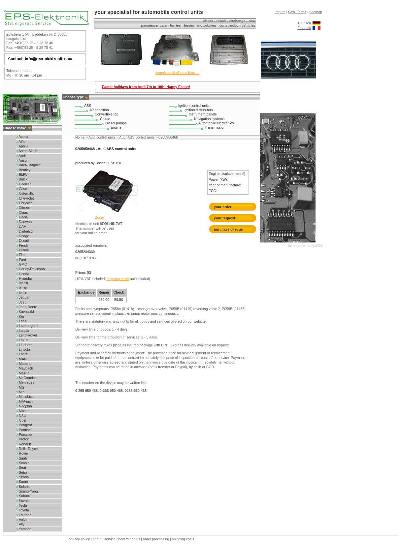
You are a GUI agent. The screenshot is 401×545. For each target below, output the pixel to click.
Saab (21, 458)
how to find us (129, 539)
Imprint (280, 12)
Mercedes (25, 382)
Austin (22, 160)
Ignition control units (194, 106)
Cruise (105, 119)
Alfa (20, 142)
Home (79, 137)
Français (304, 28)
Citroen (23, 207)
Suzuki (22, 501)
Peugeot (24, 425)
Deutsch (304, 23)
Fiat (20, 255)
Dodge (22, 236)
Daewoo (24, 222)
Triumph (23, 515)
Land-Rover (26, 335)
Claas (22, 212)
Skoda (22, 477)
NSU (21, 416)
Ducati (22, 240)
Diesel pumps (116, 123)
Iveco (21, 293)
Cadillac (23, 184)
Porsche (24, 434)
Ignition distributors (198, 110)
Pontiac (23, 430)
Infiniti (22, 283)
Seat (21, 467)
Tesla (21, 505)
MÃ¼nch (24, 401)
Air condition (99, 110)
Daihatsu (24, 231)
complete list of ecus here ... (177, 73)
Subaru (23, 496)
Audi (21, 156)
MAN (21, 359)
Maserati (24, 364)
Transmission (215, 127)
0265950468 (168, 137)
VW (20, 524)
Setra (21, 472)
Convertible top (106, 114)
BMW (21, 174)
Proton (22, 439)
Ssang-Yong (27, 491)
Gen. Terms (297, 12)
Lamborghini (27, 326)
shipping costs (118, 279)
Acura (22, 137)
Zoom (99, 217)
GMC (21, 264)
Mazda (22, 373)
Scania (23, 463)
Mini (20, 392)
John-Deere (26, 307)
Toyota (22, 510)
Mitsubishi (25, 397)
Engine (116, 127)
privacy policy (79, 539)
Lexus (22, 340)
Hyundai (24, 278)
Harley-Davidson (30, 269)
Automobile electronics (216, 123)
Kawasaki (25, 311)
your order (222, 207)
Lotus (21, 354)
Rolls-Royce (27, 449)
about (97, 539)
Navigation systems (209, 119)
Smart (22, 482)
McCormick (26, 378)
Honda (22, 274)
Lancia (22, 331)
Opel (21, 420)
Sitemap (315, 12)
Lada (21, 321)
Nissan (23, 411)
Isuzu (21, 288)
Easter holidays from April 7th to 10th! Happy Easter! (146, 87)
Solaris (23, 487)
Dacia (22, 217)
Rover (22, 453)
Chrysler (24, 203)
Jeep (21, 302)
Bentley (23, 170)
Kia (20, 316)
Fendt (22, 245)
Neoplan (24, 406)
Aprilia (22, 146)
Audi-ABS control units (136, 137)
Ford (21, 260)
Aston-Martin (27, 151)
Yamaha (24, 529)
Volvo (21, 520)
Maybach (24, 368)
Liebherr (24, 345)
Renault (23, 444)
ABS (87, 106)
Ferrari (22, 250)
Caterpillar (25, 193)
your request (226, 218)
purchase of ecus (228, 229)
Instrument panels (203, 114)
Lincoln (23, 349)
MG (20, 387)
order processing (156, 539)
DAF (21, 226)
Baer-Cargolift (28, 165)
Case (21, 189)
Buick (21, 179)
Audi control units (102, 137)
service (110, 539)
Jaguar (23, 297)
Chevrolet (25, 198)
